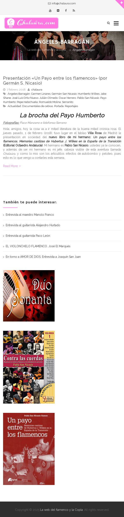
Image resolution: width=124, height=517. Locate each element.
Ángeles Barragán (19, 93)
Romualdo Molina (50, 102)
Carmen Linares (40, 93)
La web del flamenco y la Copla (61, 509)
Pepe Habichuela (27, 102)
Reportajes (71, 106)
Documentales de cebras (37, 106)
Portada (59, 106)
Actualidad (14, 106)
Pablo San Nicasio (88, 97)
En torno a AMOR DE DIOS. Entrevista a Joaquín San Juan (43, 256)
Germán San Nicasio (64, 93)
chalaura (36, 89)
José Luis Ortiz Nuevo (25, 97)
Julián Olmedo (49, 97)
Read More (11, 166)
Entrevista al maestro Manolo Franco (30, 214)
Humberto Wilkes (88, 93)
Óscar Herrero (67, 97)
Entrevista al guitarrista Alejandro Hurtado (33, 225)
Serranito (67, 102)
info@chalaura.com (64, 3)
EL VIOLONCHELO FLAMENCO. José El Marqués (38, 246)
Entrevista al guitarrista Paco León (28, 235)
